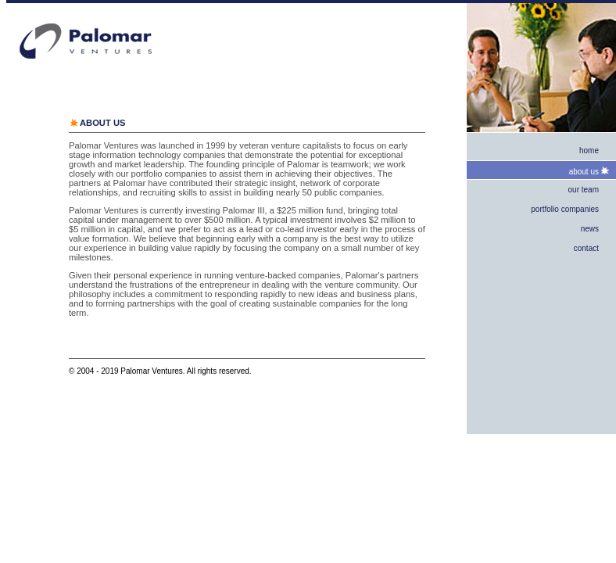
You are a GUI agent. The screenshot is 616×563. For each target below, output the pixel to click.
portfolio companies (565, 209)
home (589, 150)
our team (583, 189)
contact (586, 248)
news (590, 228)
